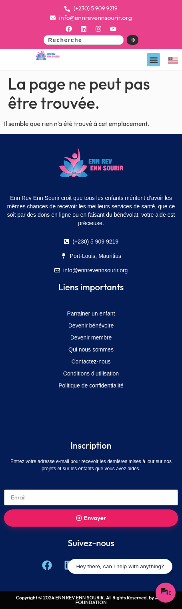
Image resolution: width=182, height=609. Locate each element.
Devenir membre (91, 337)
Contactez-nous (90, 361)
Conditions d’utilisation (91, 373)
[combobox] (84, 40)
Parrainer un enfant (91, 313)
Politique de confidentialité (91, 385)
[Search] (132, 40)
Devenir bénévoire (91, 325)
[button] (153, 59)
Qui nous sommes (91, 349)
